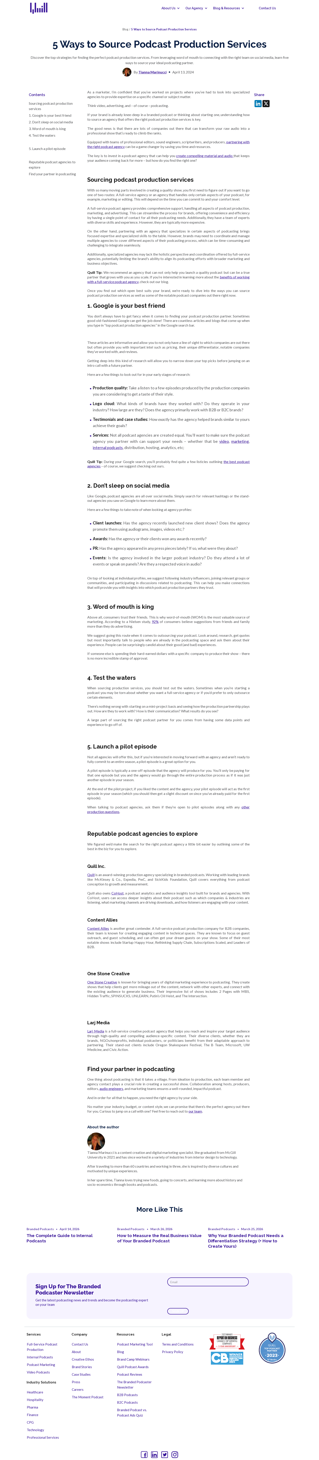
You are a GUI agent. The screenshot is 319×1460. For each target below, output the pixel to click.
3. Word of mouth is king (48, 128)
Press (76, 1382)
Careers (78, 1389)
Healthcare (35, 1392)
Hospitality (35, 1400)
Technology (35, 1430)
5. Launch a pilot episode (47, 148)
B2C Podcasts (127, 1402)
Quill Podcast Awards (133, 1367)
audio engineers (111, 1088)
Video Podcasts (38, 1372)
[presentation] (201, 1297)
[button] (169, 8)
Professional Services (43, 1437)
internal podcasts (108, 447)
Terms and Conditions (178, 1344)
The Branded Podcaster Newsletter (134, 1384)
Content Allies (98, 928)
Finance (32, 1415)
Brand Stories (82, 1367)
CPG (30, 1422)
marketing (240, 441)
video (224, 441)
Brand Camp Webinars (133, 1359)
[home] (41, 8)
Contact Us (267, 8)
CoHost (117, 893)
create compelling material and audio (204, 156)
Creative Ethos (83, 1359)
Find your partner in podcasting (53, 174)
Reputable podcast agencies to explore (52, 164)
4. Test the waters (42, 135)
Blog (120, 1352)
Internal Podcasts (40, 1357)
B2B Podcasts (127, 1395)
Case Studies (81, 1374)
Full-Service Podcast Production (42, 1347)
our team (195, 1111)
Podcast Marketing (41, 1365)
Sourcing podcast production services (51, 106)
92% (155, 621)
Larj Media (95, 1031)
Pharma (32, 1407)
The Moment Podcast (87, 1397)
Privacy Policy (172, 1352)
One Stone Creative (102, 982)
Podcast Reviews (129, 1374)
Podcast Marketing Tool (135, 1344)
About (76, 1352)
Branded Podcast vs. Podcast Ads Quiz (132, 1412)
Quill (91, 875)
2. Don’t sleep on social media (51, 122)
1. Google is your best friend (50, 115)
